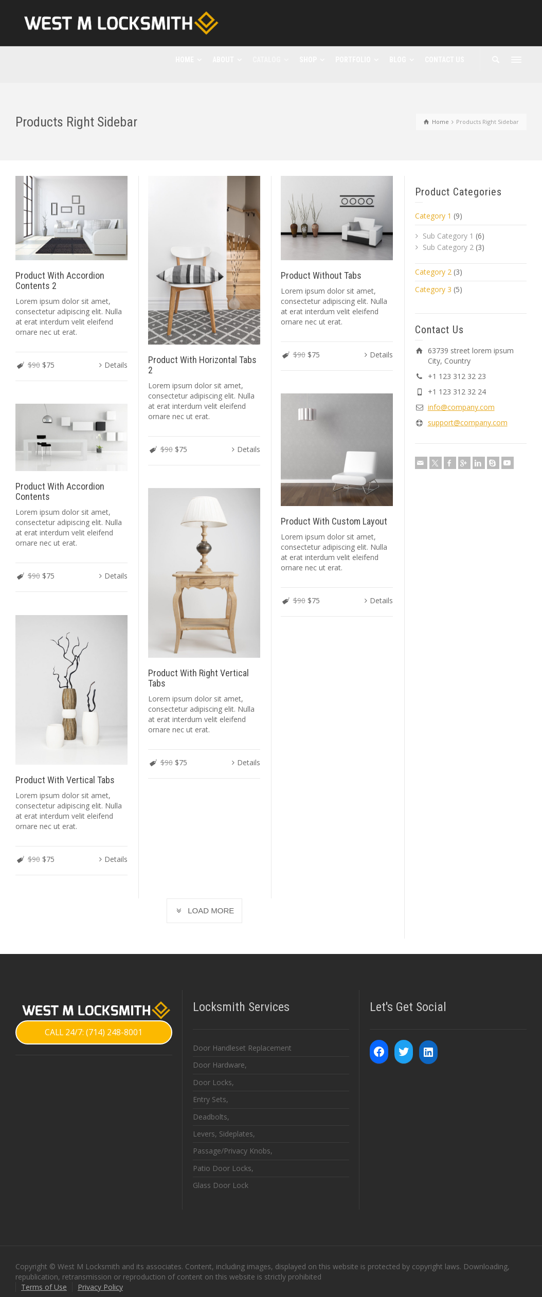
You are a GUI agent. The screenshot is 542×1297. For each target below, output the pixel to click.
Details (116, 365)
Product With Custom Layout (335, 521)
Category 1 (433, 216)
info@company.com (461, 407)
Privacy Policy (100, 1287)
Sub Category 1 (448, 236)
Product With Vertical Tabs (65, 779)
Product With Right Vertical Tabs (199, 678)
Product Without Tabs (322, 275)
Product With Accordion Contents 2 (59, 280)
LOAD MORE (204, 910)
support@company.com (468, 422)
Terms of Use (44, 1287)
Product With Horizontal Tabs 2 (203, 364)
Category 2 (433, 272)
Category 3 (433, 289)
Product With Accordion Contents (59, 491)
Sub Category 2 (448, 247)
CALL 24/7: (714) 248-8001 (93, 1032)
